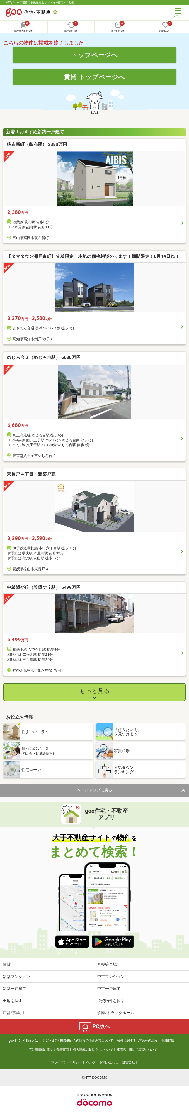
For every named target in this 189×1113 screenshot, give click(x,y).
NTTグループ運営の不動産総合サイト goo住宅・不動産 (40, 2)
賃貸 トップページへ (94, 76)
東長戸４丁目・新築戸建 (31, 474)
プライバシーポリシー (66, 1062)
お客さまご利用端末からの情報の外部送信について (77, 1041)
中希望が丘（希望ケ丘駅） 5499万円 (44, 587)
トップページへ (94, 54)
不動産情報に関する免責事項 (49, 1050)
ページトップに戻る (94, 790)
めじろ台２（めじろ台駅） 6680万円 (44, 357)
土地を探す (12, 1001)
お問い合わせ (109, 1062)
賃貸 (7, 964)
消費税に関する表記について (137, 1050)
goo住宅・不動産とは (23, 1041)
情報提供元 (169, 1041)
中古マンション (111, 976)
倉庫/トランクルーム (115, 1013)
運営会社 (128, 1062)
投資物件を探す (111, 1001)
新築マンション (16, 976)
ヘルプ (90, 1062)
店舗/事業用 (13, 1013)
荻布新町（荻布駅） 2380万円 (37, 144)
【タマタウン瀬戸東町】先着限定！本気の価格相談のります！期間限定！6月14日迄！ (93, 256)
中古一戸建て (109, 988)
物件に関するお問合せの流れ (137, 1041)
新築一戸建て (14, 988)
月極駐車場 (107, 964)
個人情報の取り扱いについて (93, 1050)
